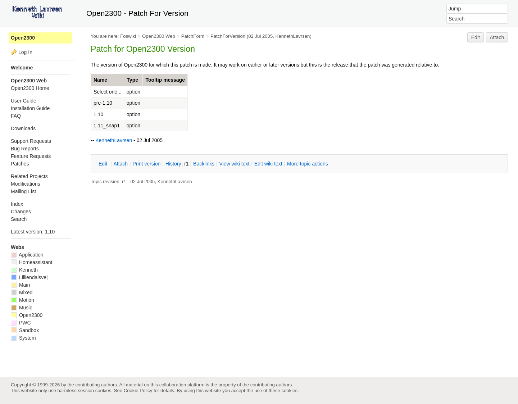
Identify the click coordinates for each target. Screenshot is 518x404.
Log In (25, 52)
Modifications (25, 184)
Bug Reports (25, 148)
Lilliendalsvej (29, 277)
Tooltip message (165, 80)
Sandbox (25, 330)
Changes (21, 211)
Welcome (22, 68)
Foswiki (128, 36)
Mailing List (23, 191)
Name (100, 80)
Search (19, 219)
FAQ (16, 116)
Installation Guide (30, 108)
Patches (20, 164)
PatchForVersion (227, 36)
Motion (22, 300)
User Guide (23, 101)
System (23, 338)
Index (17, 204)
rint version (147, 164)
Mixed (21, 292)
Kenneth (24, 270)
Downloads (23, 128)
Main (20, 285)
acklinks (203, 164)
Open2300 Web (158, 36)
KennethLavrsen (293, 36)
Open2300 (23, 38)
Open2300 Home (30, 88)
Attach (497, 37)
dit (104, 164)
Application (27, 255)
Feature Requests (31, 156)
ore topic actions (307, 164)
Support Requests (31, 141)
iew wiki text (234, 164)
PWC (21, 323)
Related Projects (29, 176)
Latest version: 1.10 (33, 232)
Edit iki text (268, 164)
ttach (120, 164)
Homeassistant (31, 262)
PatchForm (192, 36)
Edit (475, 37)
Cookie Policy (138, 390)
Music (21, 307)
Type (132, 80)
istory (173, 164)
